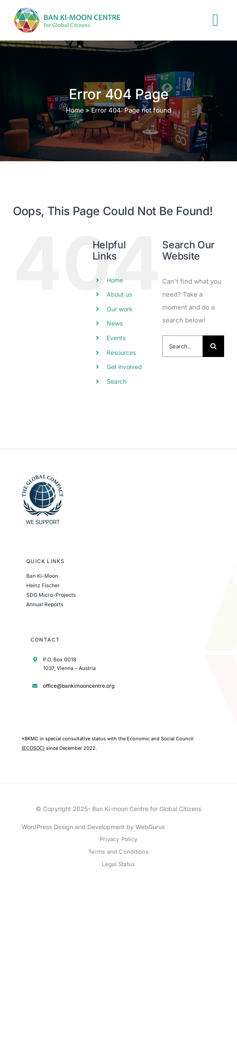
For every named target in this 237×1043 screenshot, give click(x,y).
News (115, 323)
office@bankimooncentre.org (78, 686)
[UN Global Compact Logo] (43, 474)
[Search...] (182, 346)
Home (75, 110)
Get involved (124, 366)
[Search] (213, 346)
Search (116, 381)
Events (116, 337)
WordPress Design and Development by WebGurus (93, 826)
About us (119, 294)
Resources (121, 352)
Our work (119, 309)
